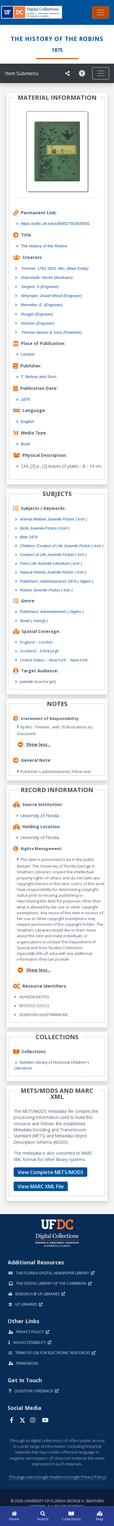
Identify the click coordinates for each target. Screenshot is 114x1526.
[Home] (14, 1516)
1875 (25, 399)
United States (32, 660)
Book (25, 444)
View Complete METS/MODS (50, 1172)
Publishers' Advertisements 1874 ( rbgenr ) (57, 581)
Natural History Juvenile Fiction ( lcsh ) (53, 572)
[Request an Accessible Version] (83, 73)
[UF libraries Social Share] (67, 73)
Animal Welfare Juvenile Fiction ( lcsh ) (53, 519)
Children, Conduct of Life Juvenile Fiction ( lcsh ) (62, 546)
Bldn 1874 (29, 537)
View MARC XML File (41, 1186)
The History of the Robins (44, 246)
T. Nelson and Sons (39, 376)
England (27, 642)
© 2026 (57, 1503)
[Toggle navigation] (100, 12)
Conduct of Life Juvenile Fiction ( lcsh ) (53, 554)
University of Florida (40, 815)
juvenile (26, 681)
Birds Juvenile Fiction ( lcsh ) (45, 528)
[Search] (43, 1516)
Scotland (28, 651)
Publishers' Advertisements (52, 611)
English (27, 421)
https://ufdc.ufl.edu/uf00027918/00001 (55, 223)
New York (57, 660)
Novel (34, 620)
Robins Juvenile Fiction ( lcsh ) (46, 590)
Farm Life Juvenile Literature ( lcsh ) (51, 563)
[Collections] (71, 1516)
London (27, 354)
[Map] (99, 1516)
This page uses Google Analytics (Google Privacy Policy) (57, 1477)
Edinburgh (49, 651)
